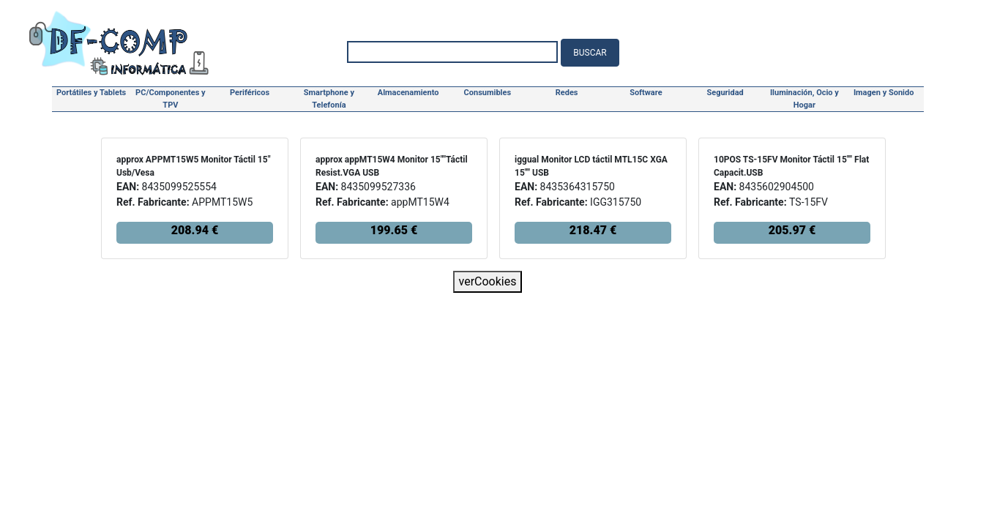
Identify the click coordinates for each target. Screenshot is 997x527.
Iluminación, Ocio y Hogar (804, 99)
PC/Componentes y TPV (170, 99)
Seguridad (724, 92)
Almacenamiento (408, 92)
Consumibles (488, 92)
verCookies (488, 281)
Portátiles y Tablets (91, 92)
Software (646, 92)
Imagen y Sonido (884, 92)
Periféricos (249, 92)
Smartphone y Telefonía (329, 99)
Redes (567, 92)
